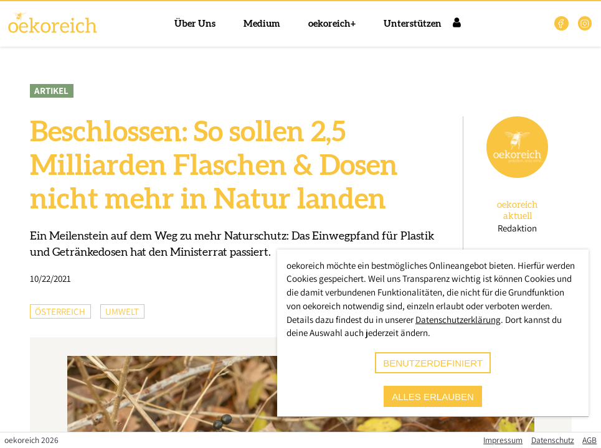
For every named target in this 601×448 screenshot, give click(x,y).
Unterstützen (413, 24)
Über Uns (194, 24)
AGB (589, 440)
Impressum (503, 440)
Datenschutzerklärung (458, 319)
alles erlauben (433, 396)
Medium (262, 24)
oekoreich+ (332, 24)
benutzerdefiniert (433, 363)
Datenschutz (552, 440)
